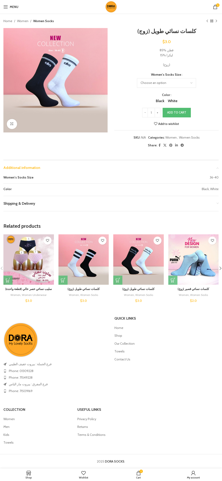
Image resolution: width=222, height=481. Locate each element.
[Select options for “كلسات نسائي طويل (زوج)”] (63, 280)
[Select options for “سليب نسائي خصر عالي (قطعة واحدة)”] (8, 280)
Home (7, 21)
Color (166, 95)
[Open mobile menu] (11, 6)
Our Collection (124, 343)
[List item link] (55, 370)
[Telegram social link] (182, 145)
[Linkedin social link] (176, 145)
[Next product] (216, 21)
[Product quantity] (151, 113)
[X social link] (165, 145)
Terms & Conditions (91, 435)
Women (22, 21)
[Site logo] (111, 6)
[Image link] (20, 340)
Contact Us (122, 359)
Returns (82, 427)
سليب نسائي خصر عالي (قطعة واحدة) (28, 289)
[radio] (160, 101)
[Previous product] (207, 21)
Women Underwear (34, 295)
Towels (119, 351)
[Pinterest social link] (171, 145)
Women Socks (43, 21)
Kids (6, 435)
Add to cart (176, 112)
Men (6, 427)
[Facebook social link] (159, 145)
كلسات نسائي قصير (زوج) (193, 289)
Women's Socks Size (166, 74)
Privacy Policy (86, 419)
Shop (118, 336)
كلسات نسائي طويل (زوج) (83, 289)
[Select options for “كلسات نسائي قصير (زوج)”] (172, 280)
